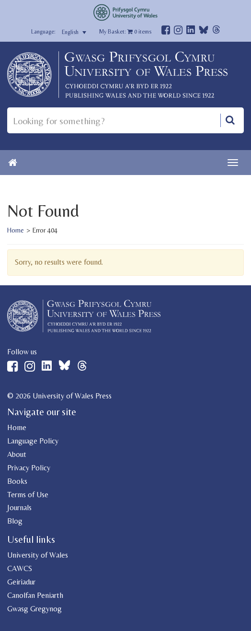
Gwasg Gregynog (34, 608)
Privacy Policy (28, 467)
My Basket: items (125, 31)
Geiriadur (21, 581)
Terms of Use (27, 494)
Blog (15, 521)
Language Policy (32, 440)
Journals (19, 507)
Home (15, 230)
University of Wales (37, 555)
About (16, 454)
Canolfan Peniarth (35, 595)
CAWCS (19, 568)
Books (17, 481)
